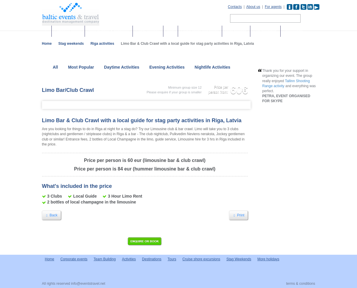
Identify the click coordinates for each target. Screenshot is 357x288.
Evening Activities (167, 67)
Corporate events (68, 31)
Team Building (105, 259)
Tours (170, 31)
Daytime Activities (121, 67)
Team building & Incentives (109, 31)
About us (253, 7)
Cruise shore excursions (200, 31)
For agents (273, 7)
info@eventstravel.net (88, 284)
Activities (129, 259)
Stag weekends (265, 31)
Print (238, 215)
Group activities (148, 31)
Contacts (235, 7)
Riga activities (102, 44)
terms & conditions (300, 284)
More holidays (236, 31)
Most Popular (81, 67)
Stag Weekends (238, 259)
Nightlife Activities (212, 67)
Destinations (293, 31)
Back (51, 215)
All (55, 67)
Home (47, 44)
